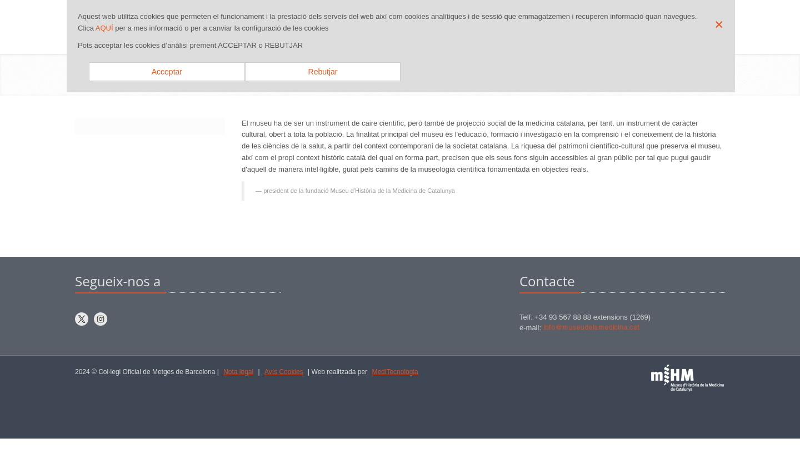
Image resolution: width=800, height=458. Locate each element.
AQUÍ (104, 28)
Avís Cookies (283, 372)
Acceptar (167, 71)
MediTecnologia (395, 372)
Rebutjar (323, 71)
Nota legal (238, 372)
